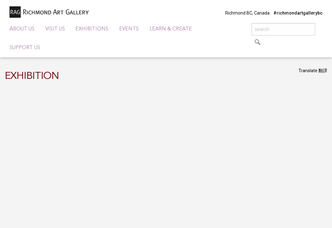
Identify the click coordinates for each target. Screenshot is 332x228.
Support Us (25, 47)
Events (129, 29)
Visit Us (55, 29)
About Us (22, 29)
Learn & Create (171, 29)
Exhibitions (91, 29)
